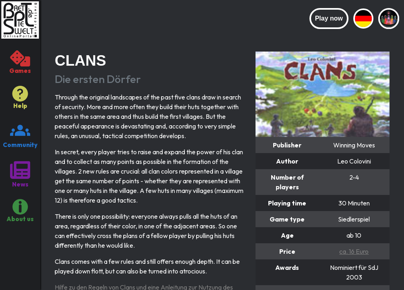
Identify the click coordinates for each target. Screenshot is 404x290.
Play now (329, 18)
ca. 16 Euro (354, 251)
